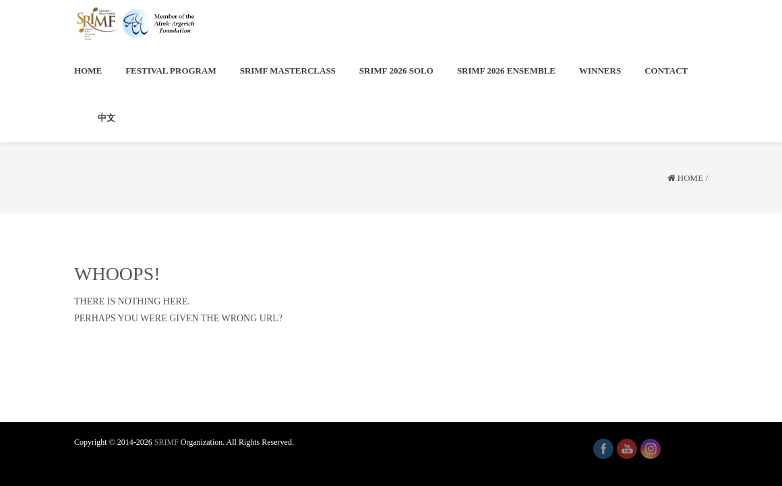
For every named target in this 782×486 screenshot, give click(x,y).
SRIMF (166, 442)
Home (690, 178)
